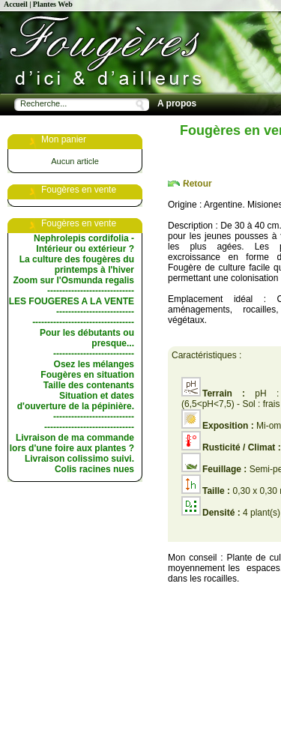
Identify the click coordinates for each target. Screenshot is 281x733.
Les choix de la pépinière (211, 141)
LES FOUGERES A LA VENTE (71, 301)
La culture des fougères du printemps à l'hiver (76, 264)
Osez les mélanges (94, 364)
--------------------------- (93, 354)
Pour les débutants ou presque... (87, 338)
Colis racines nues (94, 469)
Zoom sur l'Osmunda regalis (73, 280)
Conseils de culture (199, 159)
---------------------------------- (83, 322)
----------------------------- (90, 291)
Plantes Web (53, 4)
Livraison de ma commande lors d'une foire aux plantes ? (72, 442)
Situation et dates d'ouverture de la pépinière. (75, 400)
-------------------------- (95, 312)
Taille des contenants (88, 385)
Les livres (178, 178)
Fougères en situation (87, 374)
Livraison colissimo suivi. (79, 458)
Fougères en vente (197, 122)
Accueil (16, 4)
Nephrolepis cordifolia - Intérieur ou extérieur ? (84, 243)
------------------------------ (89, 427)
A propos (176, 103)
